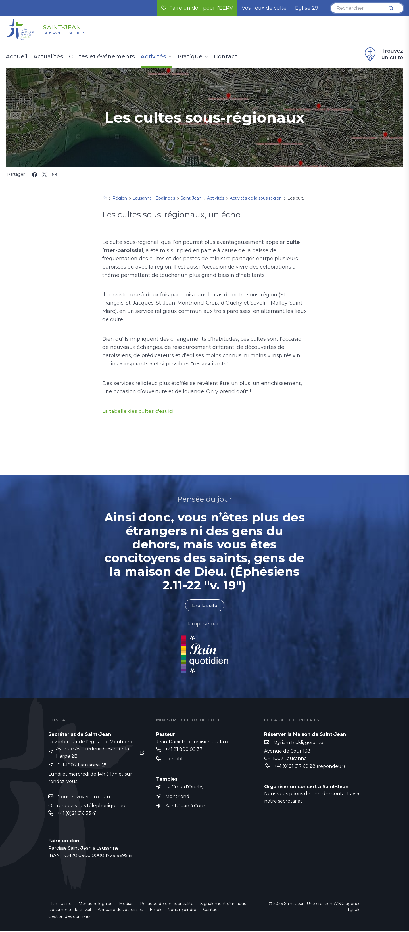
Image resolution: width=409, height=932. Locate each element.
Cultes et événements (102, 57)
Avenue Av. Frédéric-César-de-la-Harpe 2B (93, 752)
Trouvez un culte (383, 54)
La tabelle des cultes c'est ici (138, 411)
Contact (225, 57)
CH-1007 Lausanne (78, 765)
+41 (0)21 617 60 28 (295, 766)
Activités (153, 57)
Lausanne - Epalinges (71, 34)
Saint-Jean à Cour (185, 806)
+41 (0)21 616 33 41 (77, 814)
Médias (126, 904)
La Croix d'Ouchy (184, 787)
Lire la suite (204, 605)
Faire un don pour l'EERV (197, 8)
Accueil (17, 57)
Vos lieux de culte (264, 8)
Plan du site (60, 904)
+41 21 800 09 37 (184, 749)
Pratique (190, 57)
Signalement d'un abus (223, 904)
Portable (175, 759)
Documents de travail (69, 910)
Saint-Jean (68, 26)
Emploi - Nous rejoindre (173, 910)
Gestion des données (69, 917)
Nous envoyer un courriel (86, 797)
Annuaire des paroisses (120, 910)
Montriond (177, 797)
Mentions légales (95, 904)
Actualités (48, 57)
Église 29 (306, 8)
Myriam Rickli (288, 742)
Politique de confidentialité (166, 904)
